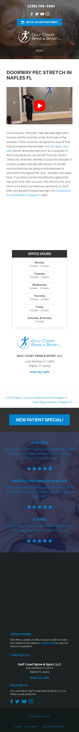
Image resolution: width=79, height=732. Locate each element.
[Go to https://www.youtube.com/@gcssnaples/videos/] (42, 14)
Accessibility (32, 726)
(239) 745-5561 (41, 6)
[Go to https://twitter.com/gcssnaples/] (37, 14)
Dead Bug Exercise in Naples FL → (54, 402)
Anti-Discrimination (53, 726)
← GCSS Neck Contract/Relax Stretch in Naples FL (35, 397)
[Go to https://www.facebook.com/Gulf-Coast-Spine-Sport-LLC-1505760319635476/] (32, 14)
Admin (17, 726)
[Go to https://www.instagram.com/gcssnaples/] (47, 14)
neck (48, 146)
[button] (39, 105)
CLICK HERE (47, 643)
